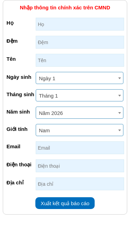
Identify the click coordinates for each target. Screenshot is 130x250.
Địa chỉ (15, 182)
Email (13, 146)
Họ (10, 23)
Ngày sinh (19, 77)
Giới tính (17, 129)
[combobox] (79, 78)
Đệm (12, 41)
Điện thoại (19, 164)
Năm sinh (18, 112)
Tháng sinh (20, 94)
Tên (11, 59)
